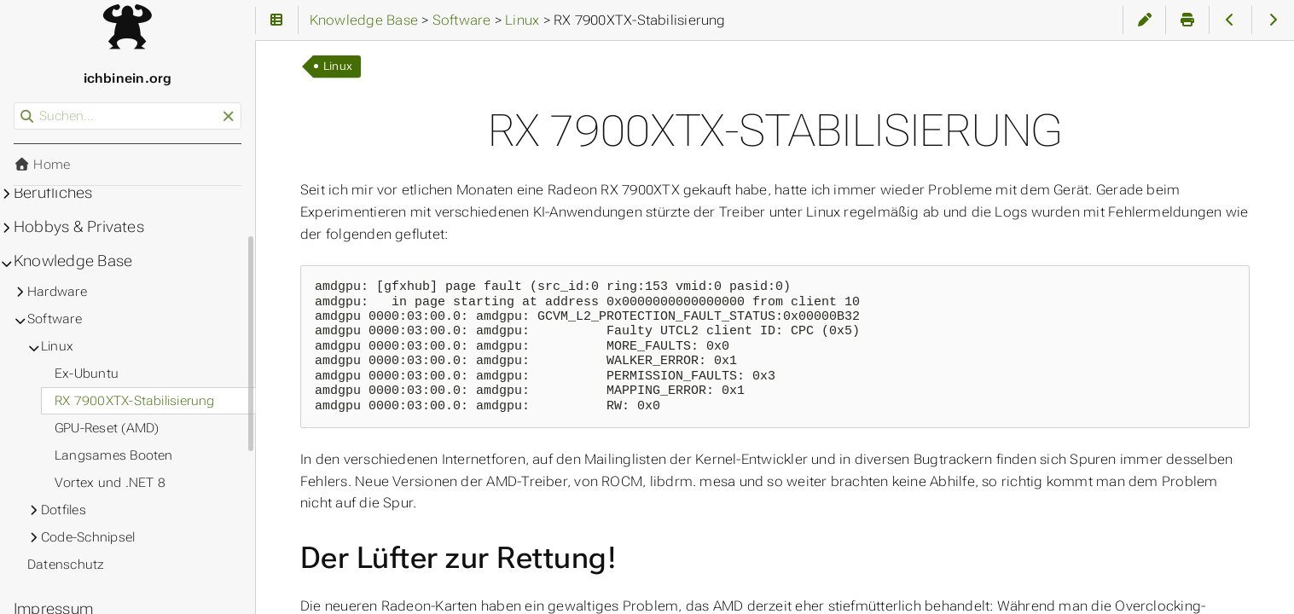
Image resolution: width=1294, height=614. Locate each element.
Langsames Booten (114, 455)
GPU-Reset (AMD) (107, 428)
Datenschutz (66, 564)
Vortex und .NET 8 (110, 482)
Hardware (57, 291)
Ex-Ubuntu (87, 373)
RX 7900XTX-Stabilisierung (135, 400)
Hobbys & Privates (79, 226)
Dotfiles (63, 510)
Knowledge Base (73, 260)
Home (42, 164)
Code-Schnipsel (88, 537)
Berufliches (53, 192)
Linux (337, 66)
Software (54, 319)
